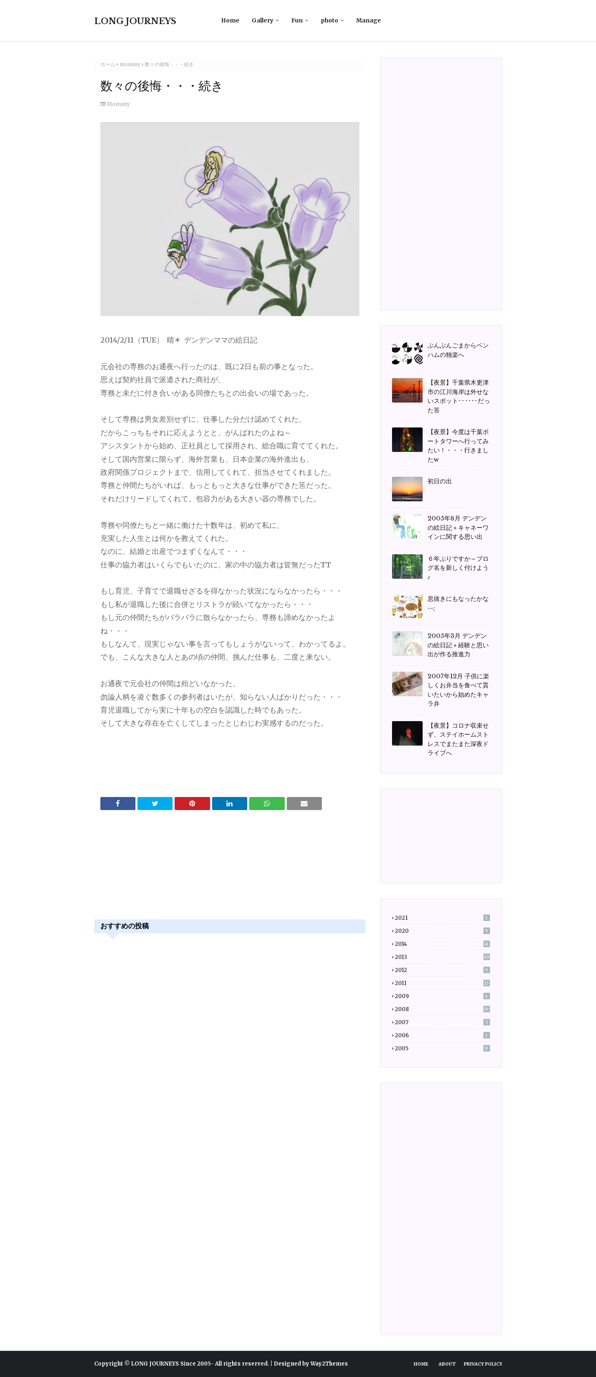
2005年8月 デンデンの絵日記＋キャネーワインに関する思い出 (458, 527)
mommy (130, 64)
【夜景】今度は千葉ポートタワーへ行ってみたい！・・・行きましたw (458, 445)
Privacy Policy (483, 1364)
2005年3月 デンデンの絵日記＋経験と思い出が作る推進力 (458, 645)
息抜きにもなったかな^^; (458, 603)
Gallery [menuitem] (262, 20)
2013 (442, 957)
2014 (442, 944)
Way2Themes (329, 1363)
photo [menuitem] (329, 20)
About (447, 1364)
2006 (442, 1035)
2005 (442, 1048)
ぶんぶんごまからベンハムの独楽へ (458, 350)
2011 (442, 983)
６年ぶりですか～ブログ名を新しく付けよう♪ (458, 568)
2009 (442, 996)
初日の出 (440, 481)
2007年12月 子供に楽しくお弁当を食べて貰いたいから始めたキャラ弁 (458, 690)
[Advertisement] (230, 873)
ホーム (107, 64)
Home (421, 1364)
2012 (442, 970)
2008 (442, 1009)
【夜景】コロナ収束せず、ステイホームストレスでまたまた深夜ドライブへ (458, 739)
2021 (442, 917)
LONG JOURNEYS (135, 21)
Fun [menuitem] (297, 20)
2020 (442, 931)
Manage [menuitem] (368, 20)
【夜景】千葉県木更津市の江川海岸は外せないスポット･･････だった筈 (459, 396)
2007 (442, 1022)
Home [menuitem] (230, 20)
